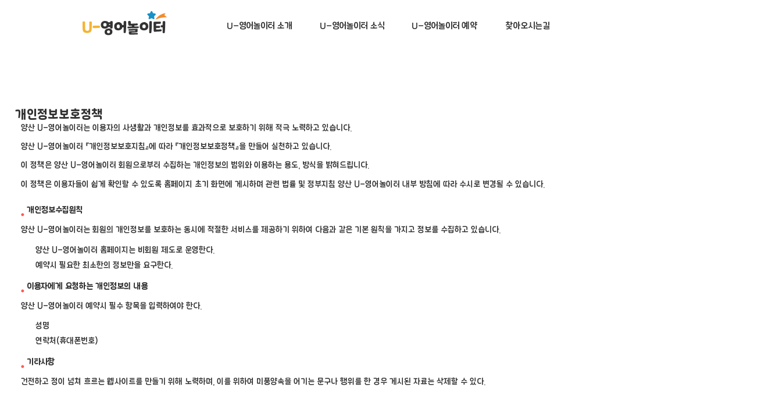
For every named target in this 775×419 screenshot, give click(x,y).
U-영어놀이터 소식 (352, 26)
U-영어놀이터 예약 (444, 26)
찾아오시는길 (527, 26)
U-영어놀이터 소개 (259, 26)
